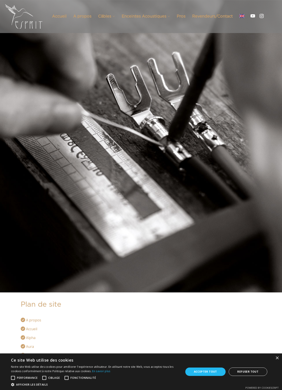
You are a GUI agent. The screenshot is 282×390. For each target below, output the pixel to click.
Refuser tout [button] (247, 371)
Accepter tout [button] (205, 371)
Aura (30, 351)
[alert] (141, 371)
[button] (95, 384)
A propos (82, 16)
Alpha (30, 342)
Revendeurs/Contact (212, 16)
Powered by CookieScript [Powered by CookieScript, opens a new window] (262, 387)
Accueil (59, 16)
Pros (181, 16)
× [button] (277, 358)
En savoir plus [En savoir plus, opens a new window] (101, 371)
